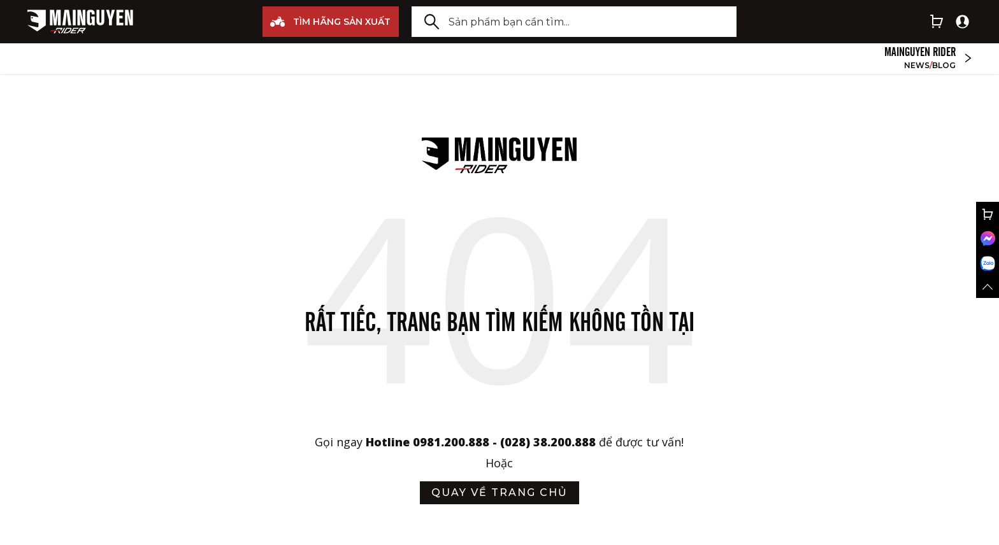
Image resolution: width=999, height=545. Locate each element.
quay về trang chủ (499, 492)
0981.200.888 (451, 441)
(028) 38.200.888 (549, 441)
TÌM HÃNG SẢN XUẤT (330, 21)
